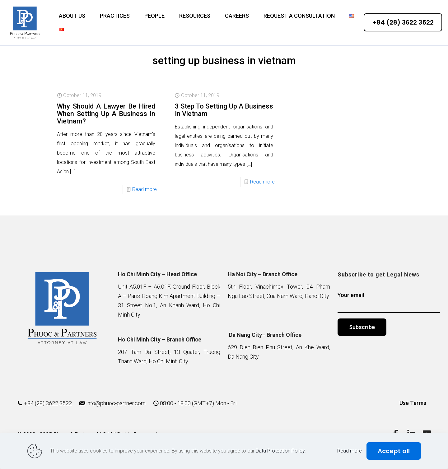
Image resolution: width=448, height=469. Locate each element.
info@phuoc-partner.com (116, 403)
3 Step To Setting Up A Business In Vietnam (224, 110)
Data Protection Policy (280, 451)
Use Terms (412, 403)
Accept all (394, 451)
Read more (144, 189)
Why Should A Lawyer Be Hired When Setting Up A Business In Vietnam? (106, 113)
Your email (389, 302)
